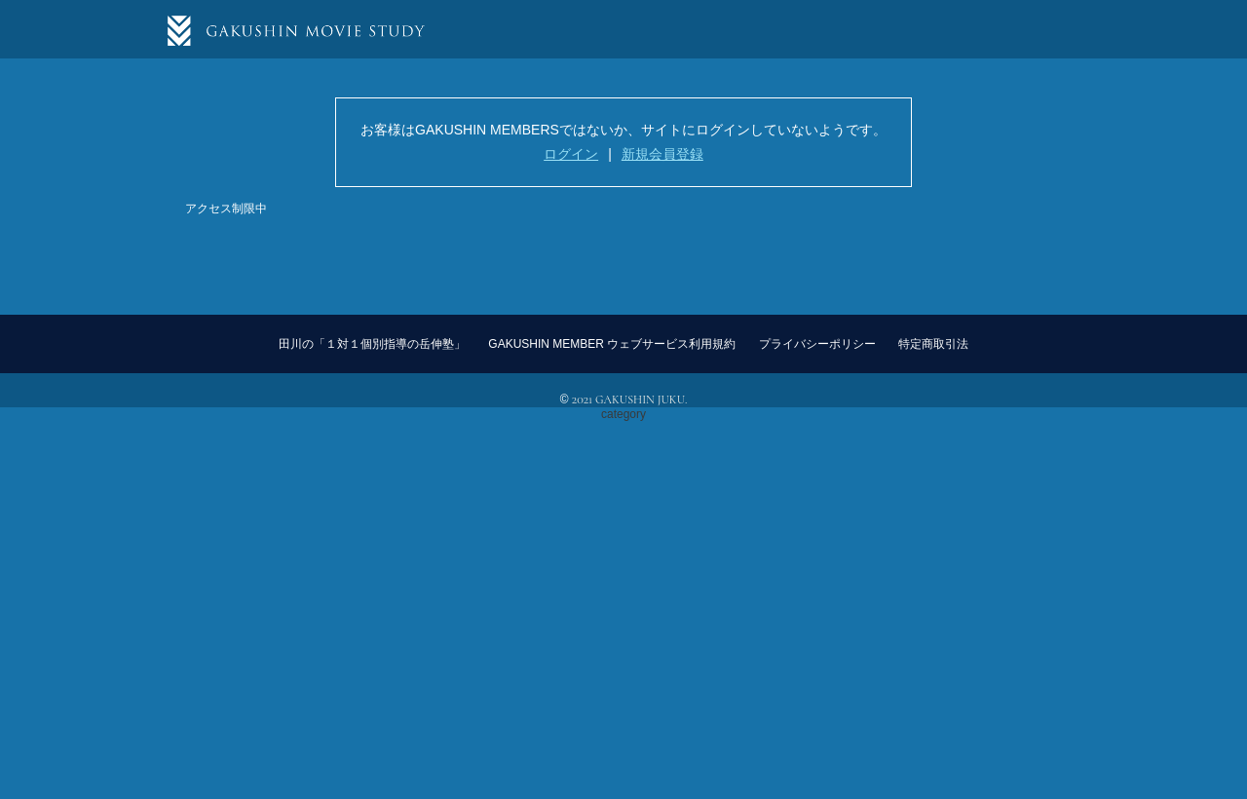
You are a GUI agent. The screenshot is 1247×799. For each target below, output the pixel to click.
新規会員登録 (662, 154)
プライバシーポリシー (817, 344)
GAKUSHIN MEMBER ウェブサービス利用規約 (612, 344)
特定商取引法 (933, 344)
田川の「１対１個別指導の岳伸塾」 (372, 344)
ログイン (571, 154)
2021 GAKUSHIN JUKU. (630, 399)
